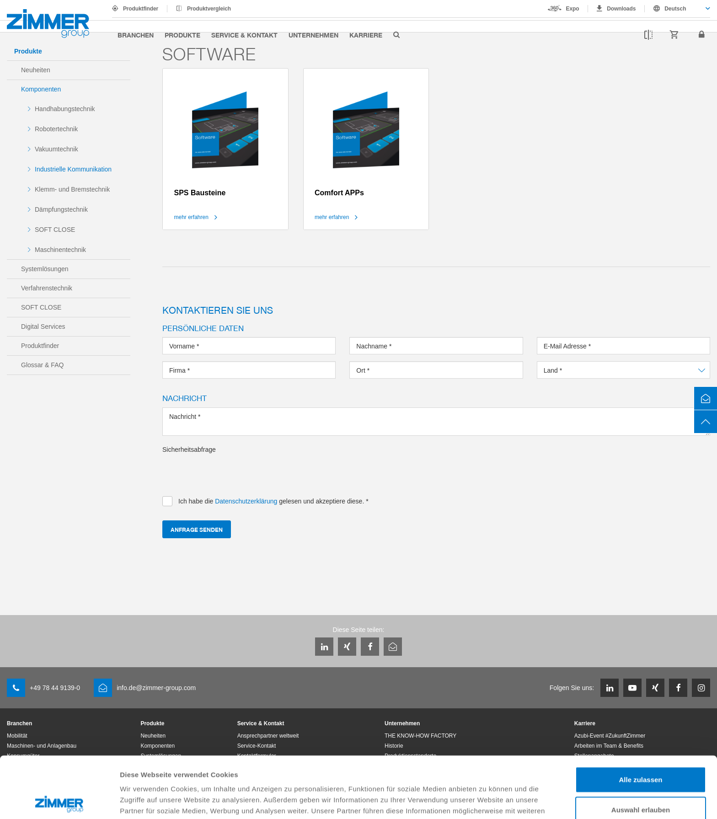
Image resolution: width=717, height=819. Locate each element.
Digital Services (43, 326)
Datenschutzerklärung (158, 771)
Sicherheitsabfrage (189, 449)
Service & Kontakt (244, 35)
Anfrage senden (197, 529)
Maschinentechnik (60, 249)
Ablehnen (640, 778)
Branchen (136, 35)
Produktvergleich (209, 8)
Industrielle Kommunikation (73, 169)
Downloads (621, 8)
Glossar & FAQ (42, 365)
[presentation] (231, 472)
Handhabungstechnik (65, 108)
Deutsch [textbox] (675, 8)
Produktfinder (140, 8)
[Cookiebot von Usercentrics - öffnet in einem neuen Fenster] (59, 801)
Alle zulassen (640, 718)
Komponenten (41, 89)
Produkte (182, 35)
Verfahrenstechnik (46, 288)
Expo (572, 8)
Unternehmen (313, 35)
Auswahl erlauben (640, 748)
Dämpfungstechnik (61, 209)
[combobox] (677, 8)
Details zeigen (486, 801)
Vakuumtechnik (56, 149)
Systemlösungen (45, 269)
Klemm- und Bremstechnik (72, 189)
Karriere (365, 35)
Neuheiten (35, 70)
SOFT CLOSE (55, 229)
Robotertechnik (56, 129)
